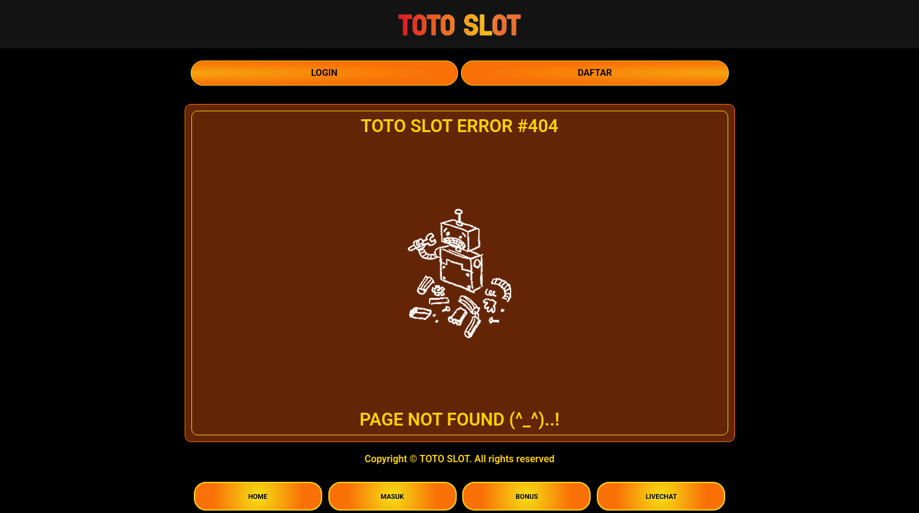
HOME (257, 497)
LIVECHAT (661, 497)
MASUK (392, 497)
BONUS (526, 497)
